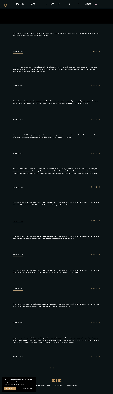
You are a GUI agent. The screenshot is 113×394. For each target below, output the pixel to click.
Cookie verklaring (28, 388)
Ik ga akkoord (10, 388)
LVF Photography (72, 385)
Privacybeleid (58, 385)
